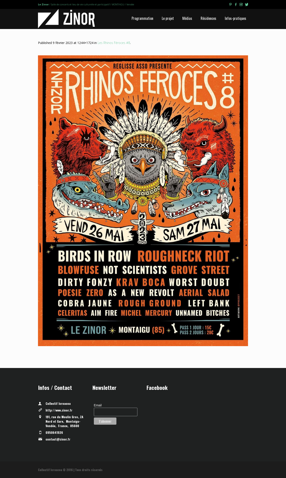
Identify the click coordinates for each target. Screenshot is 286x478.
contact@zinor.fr (58, 439)
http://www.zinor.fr (59, 410)
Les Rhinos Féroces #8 (114, 43)
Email (98, 405)
